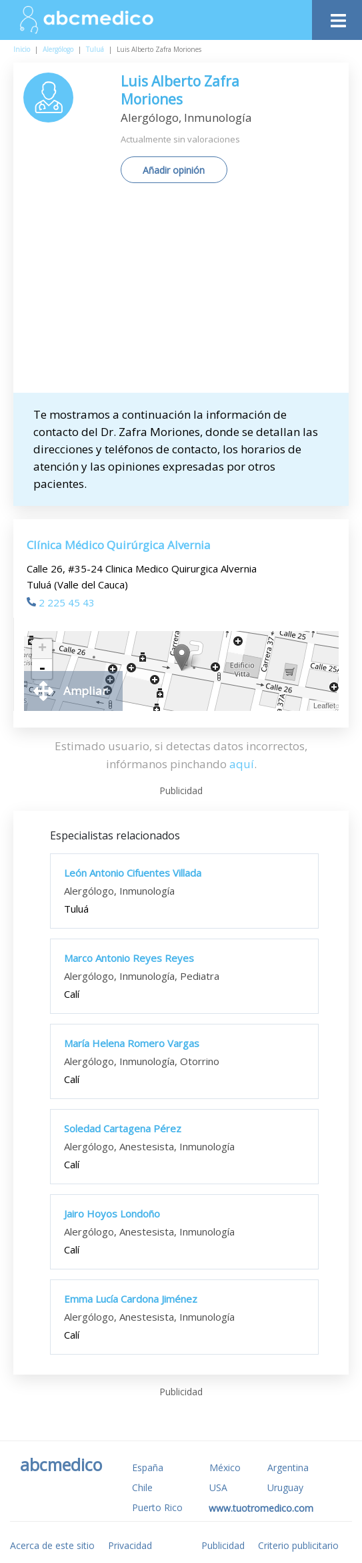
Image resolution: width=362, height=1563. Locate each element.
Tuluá (95, 49)
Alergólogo (58, 49)
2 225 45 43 (61, 602)
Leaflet (324, 706)
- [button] (42, 669)
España (147, 1467)
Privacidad (130, 1545)
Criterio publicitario (298, 1545)
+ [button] (42, 649)
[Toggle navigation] (337, 17)
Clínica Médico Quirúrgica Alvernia (119, 545)
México (225, 1467)
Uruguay (285, 1487)
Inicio (21, 49)
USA (218, 1487)
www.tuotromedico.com (261, 1508)
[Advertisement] (192, 293)
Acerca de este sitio (52, 1545)
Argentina (288, 1467)
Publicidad (223, 1545)
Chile (142, 1487)
